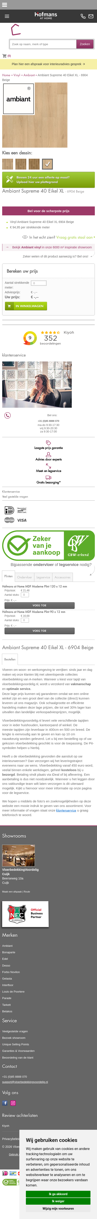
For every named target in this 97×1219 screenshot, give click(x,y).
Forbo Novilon (11, 972)
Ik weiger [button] (58, 1201)
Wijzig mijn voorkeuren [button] (58, 1208)
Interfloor (7, 985)
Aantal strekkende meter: (17, 285)
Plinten (8, 576)
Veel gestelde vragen (15, 496)
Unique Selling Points (15, 1044)
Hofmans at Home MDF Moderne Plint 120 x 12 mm (34, 586)
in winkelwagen (29, 306)
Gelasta (7, 978)
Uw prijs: (12, 297)
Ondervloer (24, 577)
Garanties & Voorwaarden (18, 1050)
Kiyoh (5, 1125)
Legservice (43, 577)
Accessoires (62, 577)
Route (27, 891)
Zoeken (85, 44)
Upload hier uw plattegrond (43, 180)
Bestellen (9, 659)
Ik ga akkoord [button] (58, 1194)
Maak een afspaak (12, 891)
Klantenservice (11, 491)
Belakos (7, 1011)
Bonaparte (8, 952)
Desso (6, 965)
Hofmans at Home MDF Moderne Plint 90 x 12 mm (33, 612)
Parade (6, 998)
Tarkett (6, 1004)
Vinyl (16, 75)
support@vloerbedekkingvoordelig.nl (25, 1082)
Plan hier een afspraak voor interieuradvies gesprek (48, 64)
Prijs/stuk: (10, 590)
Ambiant (29, 75)
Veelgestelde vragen (15, 1031)
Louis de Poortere (13, 991)
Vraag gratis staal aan (57, 237)
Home (6, 75)
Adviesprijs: (12, 292)
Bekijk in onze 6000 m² (52, 247)
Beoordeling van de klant (17, 1057)
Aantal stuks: (12, 594)
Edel (5, 958)
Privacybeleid (11, 1139)
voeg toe (39, 605)
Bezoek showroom (13, 1037)
